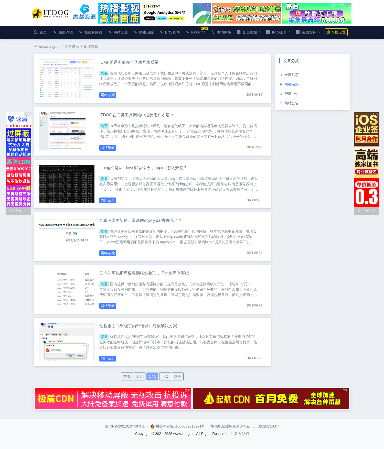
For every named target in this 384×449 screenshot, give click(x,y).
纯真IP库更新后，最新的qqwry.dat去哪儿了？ (140, 220)
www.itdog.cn (46, 47)
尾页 (177, 376)
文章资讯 (72, 47)
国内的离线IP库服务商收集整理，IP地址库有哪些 (144, 273)
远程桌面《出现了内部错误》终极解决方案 (138, 326)
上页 (139, 376)
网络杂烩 (91, 47)
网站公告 (291, 103)
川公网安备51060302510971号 (180, 426)
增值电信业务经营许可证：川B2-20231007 (245, 426)
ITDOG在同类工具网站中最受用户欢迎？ (136, 115)
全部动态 (291, 75)
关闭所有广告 (18, 211)
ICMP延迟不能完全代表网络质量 (129, 62)
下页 (165, 376)
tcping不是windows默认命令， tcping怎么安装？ (143, 168)
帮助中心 (291, 94)
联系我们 (241, 434)
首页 (127, 376)
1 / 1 (152, 376)
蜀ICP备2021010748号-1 (125, 426)
